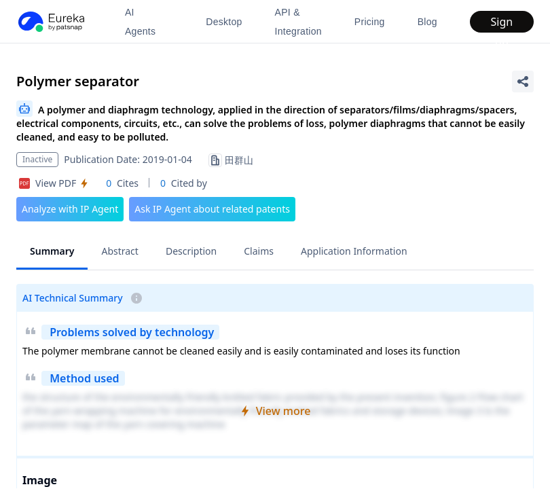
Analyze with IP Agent (70, 208)
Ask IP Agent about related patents (212, 208)
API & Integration (298, 22)
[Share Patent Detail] (523, 81)
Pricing (369, 21)
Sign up (502, 23)
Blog (427, 21)
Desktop (224, 21)
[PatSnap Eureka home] (50, 22)
